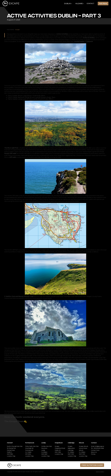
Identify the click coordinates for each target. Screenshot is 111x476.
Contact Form (95, 450)
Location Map (11, 456)
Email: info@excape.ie (97, 446)
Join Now (103, 3)
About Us (94, 452)
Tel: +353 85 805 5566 (97, 448)
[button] (68, 4)
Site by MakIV (100, 471)
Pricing (93, 454)
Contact (90, 3)
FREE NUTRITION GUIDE (92, 465)
